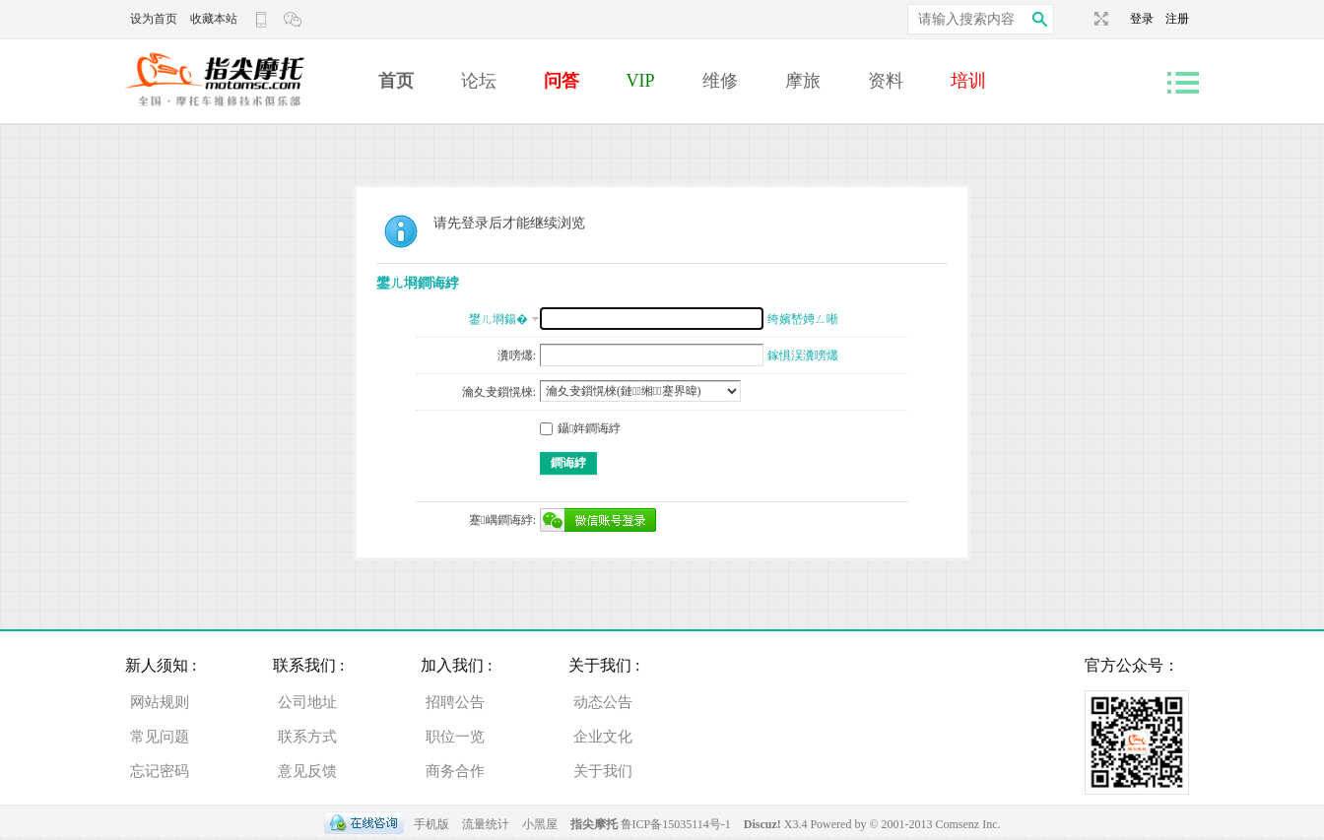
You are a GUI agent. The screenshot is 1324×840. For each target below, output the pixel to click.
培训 (968, 81)
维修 (720, 81)
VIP (641, 81)
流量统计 (485, 824)
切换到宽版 (1099, 19)
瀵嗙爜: (516, 355)
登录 (1147, 19)
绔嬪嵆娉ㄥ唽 (802, 319)
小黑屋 (540, 824)
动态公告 (602, 702)
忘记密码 (159, 771)
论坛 (478, 81)
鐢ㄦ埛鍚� (498, 319)
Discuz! (764, 824)
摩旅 (803, 81)
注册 (1177, 19)
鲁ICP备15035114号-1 (676, 824)
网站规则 (159, 702)
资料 (885, 81)
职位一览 (455, 736)
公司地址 (307, 702)
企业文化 (602, 736)
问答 (561, 81)
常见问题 (159, 736)
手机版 (431, 824)
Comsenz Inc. (968, 824)
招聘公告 (455, 702)
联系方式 (307, 736)
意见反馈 (307, 771)
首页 (396, 81)
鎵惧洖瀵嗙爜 (802, 355)
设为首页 (153, 19)
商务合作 (455, 771)
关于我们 (602, 771)
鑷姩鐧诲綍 (580, 428)
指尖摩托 (594, 824)
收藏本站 (213, 19)
